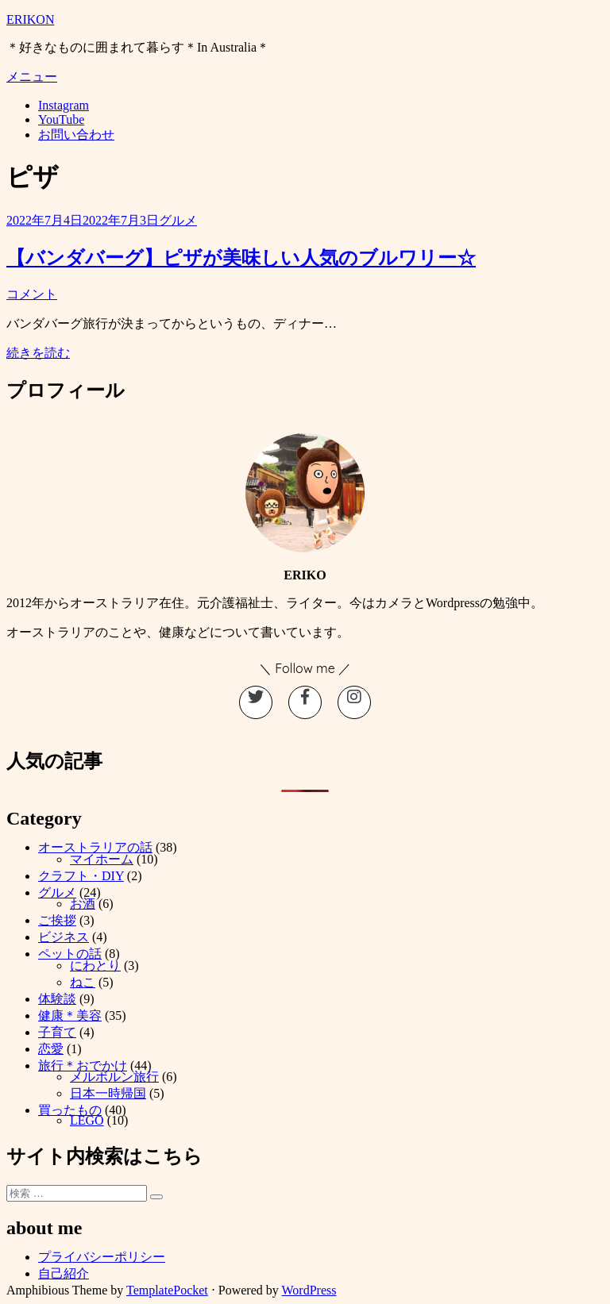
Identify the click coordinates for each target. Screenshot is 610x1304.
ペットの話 (70, 953)
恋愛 (51, 1049)
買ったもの (70, 1110)
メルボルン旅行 (114, 1076)
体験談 (57, 999)
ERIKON (30, 19)
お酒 (82, 903)
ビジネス (63, 937)
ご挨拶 (57, 920)
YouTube (61, 119)
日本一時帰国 (108, 1093)
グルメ (178, 220)
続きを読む (38, 353)
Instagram (63, 105)
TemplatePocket (167, 1290)
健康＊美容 (70, 1015)
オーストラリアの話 (95, 847)
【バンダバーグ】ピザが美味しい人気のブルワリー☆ (241, 258)
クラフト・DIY (81, 876)
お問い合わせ (76, 134)
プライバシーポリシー (101, 1257)
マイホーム (101, 859)
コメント (31, 294)
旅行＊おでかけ (82, 1065)
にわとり (95, 965)
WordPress (309, 1290)
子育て (57, 1032)
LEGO (87, 1120)
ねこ (82, 982)
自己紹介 (63, 1273)
